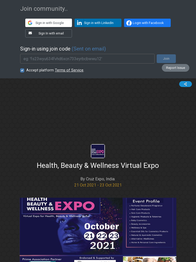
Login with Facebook (144, 23)
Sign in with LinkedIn (94, 23)
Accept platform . (55, 70)
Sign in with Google (45, 23)
